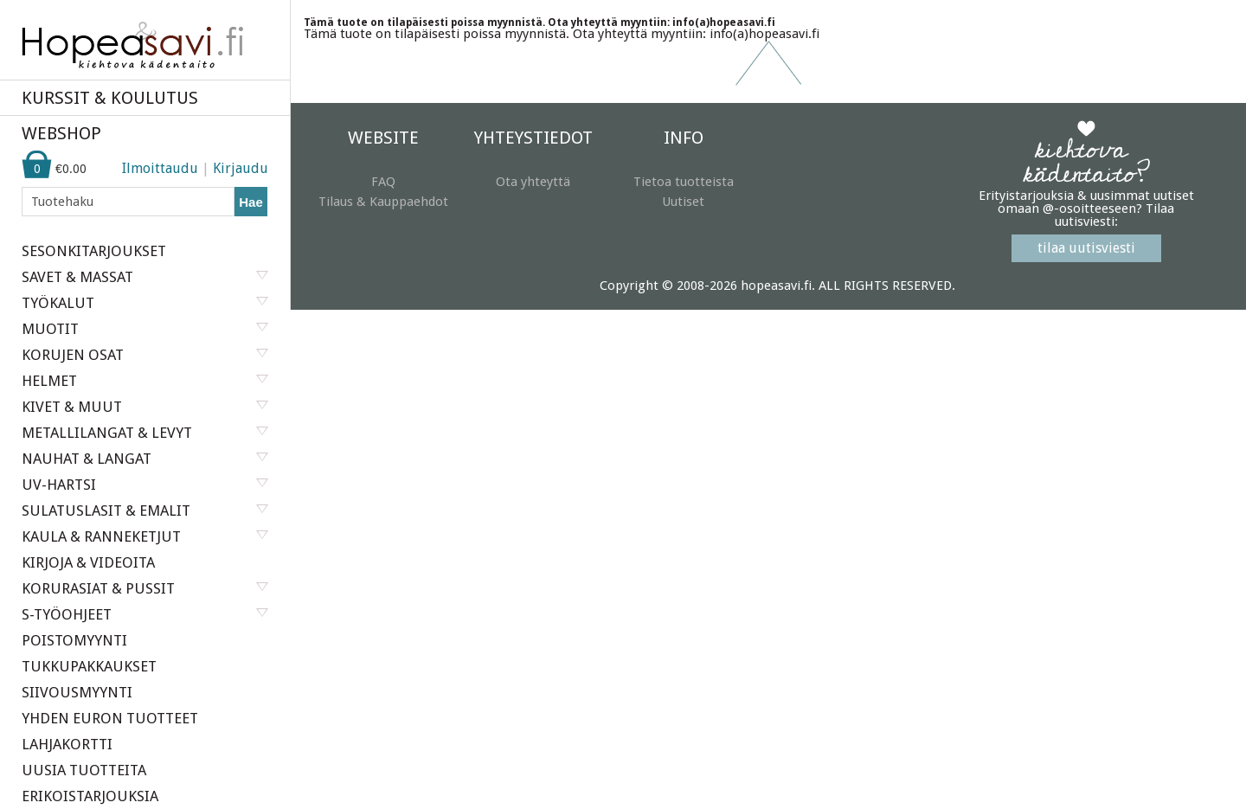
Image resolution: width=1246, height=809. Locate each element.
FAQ (383, 181)
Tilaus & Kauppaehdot (383, 201)
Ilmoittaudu (160, 168)
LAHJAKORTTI (67, 744)
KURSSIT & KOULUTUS (110, 97)
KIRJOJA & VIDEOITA (88, 562)
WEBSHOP (61, 133)
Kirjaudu (240, 168)
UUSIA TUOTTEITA (84, 770)
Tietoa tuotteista (683, 181)
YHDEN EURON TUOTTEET (110, 718)
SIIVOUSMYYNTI (77, 692)
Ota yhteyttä (533, 181)
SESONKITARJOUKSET (94, 251)
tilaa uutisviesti (1086, 248)
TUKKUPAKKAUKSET (89, 666)
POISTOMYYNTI (74, 640)
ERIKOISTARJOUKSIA (90, 796)
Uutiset (683, 201)
